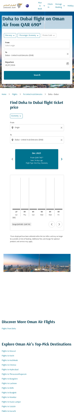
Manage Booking (60, 6)
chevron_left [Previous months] (12, 159)
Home (4, 94)
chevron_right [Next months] (61, 159)
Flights (14, 94)
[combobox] (37, 127)
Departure (9, 62)
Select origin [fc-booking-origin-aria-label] (10, 46)
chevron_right (59, 224)
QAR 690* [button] (31, 25)
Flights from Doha (9, 404)
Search (37, 75)
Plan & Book (42, 6)
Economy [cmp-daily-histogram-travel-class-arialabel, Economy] (15, 116)
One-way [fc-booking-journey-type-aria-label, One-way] (8, 35)
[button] (28, 35)
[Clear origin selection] (62, 127)
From (7, 43)
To (6, 52)
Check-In (50, 5)
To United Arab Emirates (32, 94)
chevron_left (51, 224)
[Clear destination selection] (62, 140)
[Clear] (68, 54)
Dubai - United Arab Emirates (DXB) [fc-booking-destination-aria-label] (19, 55)
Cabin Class (6, 289)
